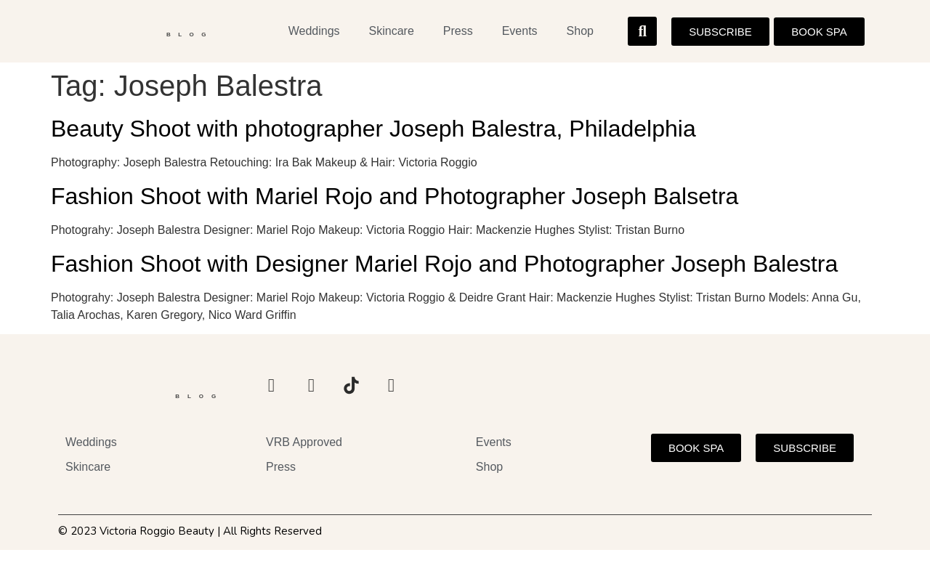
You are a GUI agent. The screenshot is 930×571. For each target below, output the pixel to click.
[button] (642, 33)
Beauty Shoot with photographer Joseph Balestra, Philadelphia (373, 133)
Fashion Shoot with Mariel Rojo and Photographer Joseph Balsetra (394, 200)
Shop (580, 33)
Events (520, 33)
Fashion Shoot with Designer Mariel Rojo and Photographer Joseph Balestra (444, 267)
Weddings (314, 33)
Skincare (391, 33)
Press (458, 33)
